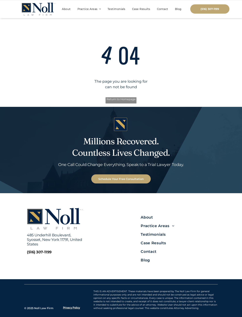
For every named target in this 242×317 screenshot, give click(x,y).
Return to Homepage (121, 99)
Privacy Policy (71, 307)
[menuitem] (66, 9)
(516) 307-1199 (39, 252)
